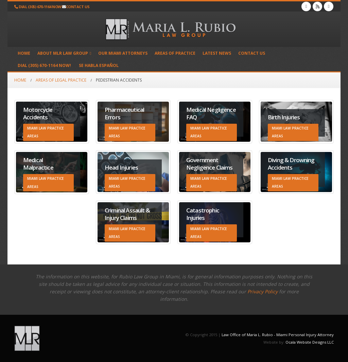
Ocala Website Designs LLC (309, 342)
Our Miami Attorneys (122, 53)
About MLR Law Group (62, 53)
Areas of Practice (175, 53)
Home (24, 53)
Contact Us (251, 53)
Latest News (217, 53)
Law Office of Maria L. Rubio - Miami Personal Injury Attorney (278, 334)
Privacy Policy (262, 291)
